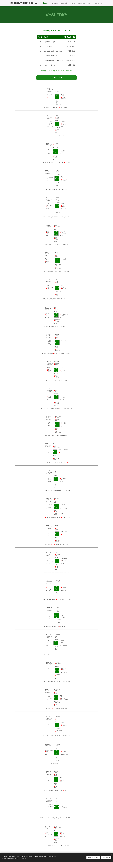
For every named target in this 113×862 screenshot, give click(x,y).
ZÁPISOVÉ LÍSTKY (46, 71)
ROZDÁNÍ (69, 71)
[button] (98, 3)
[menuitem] (48, 3)
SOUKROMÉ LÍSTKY (59, 71)
